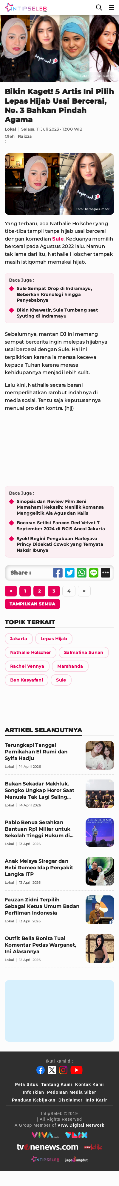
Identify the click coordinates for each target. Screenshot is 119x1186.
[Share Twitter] (70, 572)
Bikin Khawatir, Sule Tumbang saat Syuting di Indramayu (57, 313)
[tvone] (47, 1147)
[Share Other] (105, 572)
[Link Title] (19, 638)
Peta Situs (26, 1084)
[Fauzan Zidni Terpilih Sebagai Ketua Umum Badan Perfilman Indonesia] (59, 912)
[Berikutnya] (11, 591)
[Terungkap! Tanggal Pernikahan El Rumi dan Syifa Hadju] (59, 758)
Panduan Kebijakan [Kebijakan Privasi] (33, 1100)
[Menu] (111, 7)
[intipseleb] (45, 1159)
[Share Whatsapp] (81, 572)
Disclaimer (70, 1100)
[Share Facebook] (58, 572)
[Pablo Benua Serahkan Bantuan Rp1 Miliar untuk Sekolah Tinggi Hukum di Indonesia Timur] (59, 835)
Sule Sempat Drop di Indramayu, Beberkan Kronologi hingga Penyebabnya (54, 294)
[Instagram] (63, 1070)
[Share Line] (93, 572)
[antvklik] (93, 1147)
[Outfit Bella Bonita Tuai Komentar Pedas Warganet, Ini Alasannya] (59, 951)
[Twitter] (52, 1070)
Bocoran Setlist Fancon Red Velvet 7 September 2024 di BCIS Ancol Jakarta (61, 525)
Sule (58, 239)
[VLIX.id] (76, 1135)
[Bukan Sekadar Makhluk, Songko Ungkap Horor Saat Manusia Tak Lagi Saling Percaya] (59, 796)
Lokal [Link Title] (10, 129)
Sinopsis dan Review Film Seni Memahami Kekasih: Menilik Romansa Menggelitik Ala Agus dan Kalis (60, 507)
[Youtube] (76, 1070)
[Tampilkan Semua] (32, 604)
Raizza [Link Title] (25, 136)
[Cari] (99, 7)
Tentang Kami (56, 1084)
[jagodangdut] (76, 1159)
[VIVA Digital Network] (81, 1125)
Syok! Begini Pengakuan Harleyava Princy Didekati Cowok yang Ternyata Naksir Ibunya (60, 544)
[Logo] (24, 7)
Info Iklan (33, 1092)
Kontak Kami (89, 1084)
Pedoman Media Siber (71, 1092)
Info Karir (96, 1100)
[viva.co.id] (45, 1135)
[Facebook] (40, 1070)
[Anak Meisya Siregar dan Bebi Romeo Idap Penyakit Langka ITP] (59, 874)
